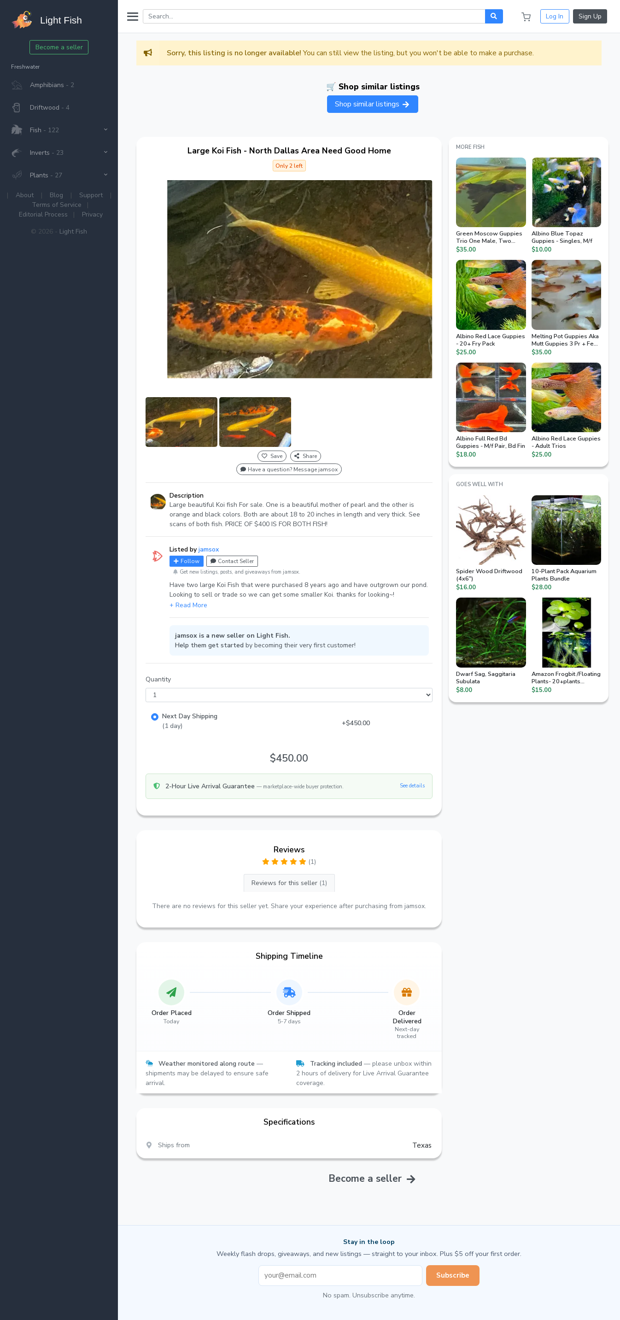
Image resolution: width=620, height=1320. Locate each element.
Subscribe (452, 1275)
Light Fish (73, 231)
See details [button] (412, 785)
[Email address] (340, 1275)
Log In (554, 16)
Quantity (158, 679)
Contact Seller (232, 561)
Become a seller (59, 47)
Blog (56, 195)
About (25, 195)
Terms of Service (57, 204)
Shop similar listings (372, 104)
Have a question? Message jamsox (289, 469)
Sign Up (590, 16)
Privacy (92, 214)
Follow (186, 561)
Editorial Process (43, 214)
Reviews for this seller (289, 883)
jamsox (209, 549)
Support (91, 195)
